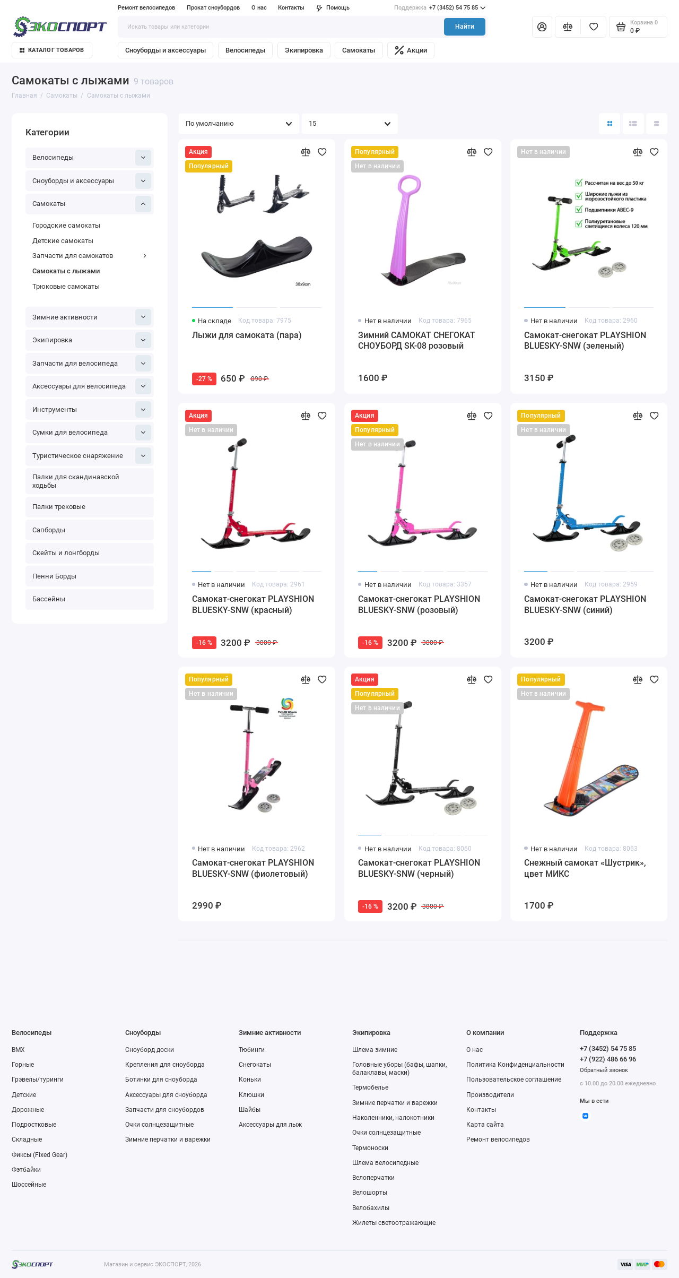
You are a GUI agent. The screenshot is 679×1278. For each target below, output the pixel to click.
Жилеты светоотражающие (394, 1223)
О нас (259, 7)
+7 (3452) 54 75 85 (439, 8)
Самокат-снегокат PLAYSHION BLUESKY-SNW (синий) (585, 604)
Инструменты (92, 409)
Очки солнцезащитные (159, 1124)
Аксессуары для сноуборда (166, 1095)
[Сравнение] (567, 26)
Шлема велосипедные (385, 1163)
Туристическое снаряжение (92, 455)
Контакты (291, 7)
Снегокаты (255, 1064)
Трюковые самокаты (66, 286)
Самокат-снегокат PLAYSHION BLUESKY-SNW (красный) (253, 604)
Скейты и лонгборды (66, 553)
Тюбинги (252, 1050)
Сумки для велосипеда (92, 433)
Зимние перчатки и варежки (168, 1139)
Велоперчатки (373, 1177)
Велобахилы (370, 1208)
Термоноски (370, 1148)
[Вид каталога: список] (633, 123)
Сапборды (48, 530)
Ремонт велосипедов (146, 7)
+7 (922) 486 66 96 (608, 1059)
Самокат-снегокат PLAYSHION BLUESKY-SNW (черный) (419, 868)
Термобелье (370, 1087)
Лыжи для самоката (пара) (247, 335)
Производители (490, 1095)
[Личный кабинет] (542, 26)
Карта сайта (485, 1124)
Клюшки (251, 1095)
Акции (411, 50)
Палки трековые (58, 507)
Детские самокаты (62, 241)
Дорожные (28, 1109)
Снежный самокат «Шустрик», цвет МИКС (585, 868)
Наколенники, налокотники (393, 1117)
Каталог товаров (52, 50)
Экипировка (304, 50)
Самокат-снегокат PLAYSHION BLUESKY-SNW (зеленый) (585, 340)
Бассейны (48, 599)
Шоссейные (29, 1184)
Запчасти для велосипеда (92, 363)
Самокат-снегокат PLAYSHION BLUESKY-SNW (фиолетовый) (253, 868)
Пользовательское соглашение (513, 1079)
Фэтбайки (26, 1169)
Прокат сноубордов (213, 7)
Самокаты (358, 50)
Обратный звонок (604, 1070)
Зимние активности (92, 317)
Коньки (250, 1079)
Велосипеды (245, 50)
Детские (24, 1095)
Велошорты (369, 1192)
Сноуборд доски (149, 1050)
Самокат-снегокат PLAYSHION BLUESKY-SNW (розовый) (419, 604)
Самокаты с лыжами (66, 271)
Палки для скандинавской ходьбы (75, 481)
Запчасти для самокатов (89, 256)
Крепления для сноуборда (165, 1064)
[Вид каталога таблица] (656, 123)
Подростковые (34, 1124)
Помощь (333, 7)
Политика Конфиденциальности (515, 1064)
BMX (18, 1050)
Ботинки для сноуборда (161, 1079)
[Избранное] (593, 26)
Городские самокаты (66, 225)
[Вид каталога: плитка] (609, 123)
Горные (23, 1064)
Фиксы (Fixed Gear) (39, 1155)
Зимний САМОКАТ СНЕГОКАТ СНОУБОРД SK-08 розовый (416, 340)
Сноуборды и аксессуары (165, 50)
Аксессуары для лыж (270, 1124)
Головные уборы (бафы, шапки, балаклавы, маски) (399, 1068)
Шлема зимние (374, 1050)
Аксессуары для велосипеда (92, 386)
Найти (464, 26)
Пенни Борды (54, 576)
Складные (27, 1139)
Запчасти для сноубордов (164, 1109)
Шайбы (249, 1109)
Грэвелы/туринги (38, 1079)
